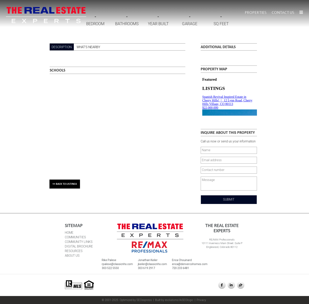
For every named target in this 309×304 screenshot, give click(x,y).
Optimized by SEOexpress (136, 300)
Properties (256, 13)
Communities (75, 237)
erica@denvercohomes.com (189, 264)
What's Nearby (88, 47)
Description (62, 47)
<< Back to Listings (64, 184)
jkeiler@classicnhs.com (152, 264)
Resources (74, 251)
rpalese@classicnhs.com (117, 264)
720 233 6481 (180, 268)
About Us (72, 255)
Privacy (201, 300)
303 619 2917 (146, 268)
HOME (69, 232)
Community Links (79, 242)
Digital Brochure (79, 246)
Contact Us (283, 13)
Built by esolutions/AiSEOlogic (174, 300)
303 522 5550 (110, 268)
